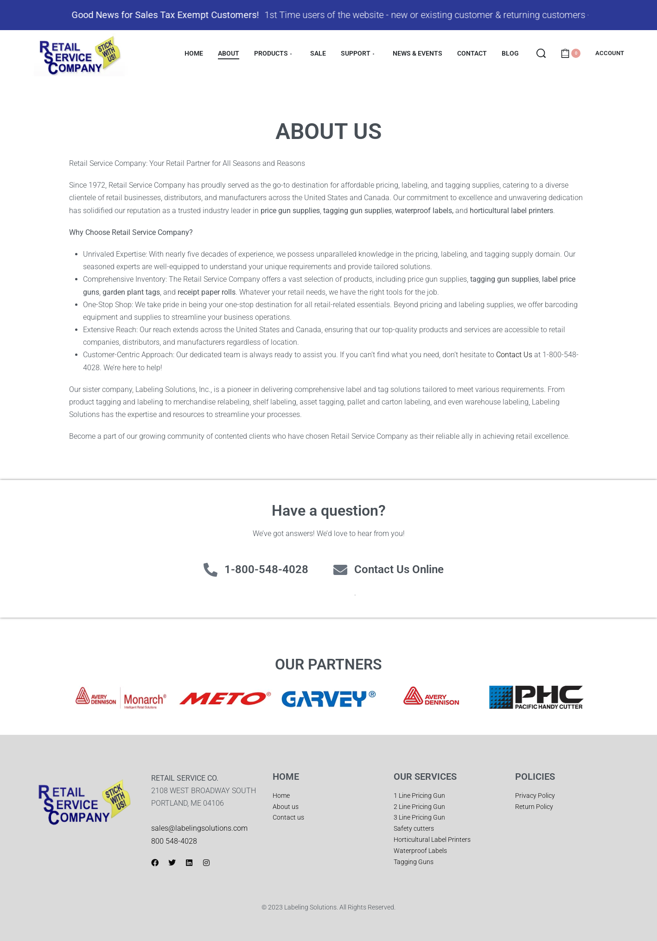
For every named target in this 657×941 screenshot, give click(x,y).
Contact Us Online (399, 569)
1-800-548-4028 (266, 569)
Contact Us (514, 354)
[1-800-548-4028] (210, 570)
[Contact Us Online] (340, 570)
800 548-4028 (174, 841)
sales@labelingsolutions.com (199, 828)
